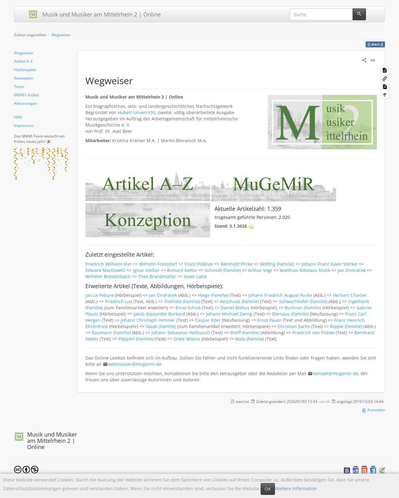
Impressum (24, 125)
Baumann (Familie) (111, 333)
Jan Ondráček (352, 270)
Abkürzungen (25, 103)
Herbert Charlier (350, 295)
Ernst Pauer (269, 320)
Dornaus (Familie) (290, 314)
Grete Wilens (186, 339)
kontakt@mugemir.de (335, 373)
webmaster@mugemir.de (134, 364)
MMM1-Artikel (26, 94)
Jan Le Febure (99, 295)
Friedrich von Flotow (313, 333)
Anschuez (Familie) (239, 301)
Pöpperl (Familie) (135, 339)
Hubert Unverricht (137, 112)
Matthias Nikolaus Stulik (305, 270)
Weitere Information (296, 488)
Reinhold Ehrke (236, 264)
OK (268, 489)
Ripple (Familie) (346, 326)
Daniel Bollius (235, 308)
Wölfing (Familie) (277, 264)
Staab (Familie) (161, 326)
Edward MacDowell (105, 270)
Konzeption (23, 77)
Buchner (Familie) (303, 308)
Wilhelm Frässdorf (158, 264)
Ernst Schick (188, 308)
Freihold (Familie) (182, 301)
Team (19, 86)
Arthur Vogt (260, 270)
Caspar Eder (208, 320)
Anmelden (373, 409)
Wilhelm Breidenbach (108, 276)
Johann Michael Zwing (229, 314)
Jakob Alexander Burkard (159, 314)
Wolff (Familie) (244, 333)
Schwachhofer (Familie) (303, 301)
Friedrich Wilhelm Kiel (108, 264)
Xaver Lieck (195, 276)
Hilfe (18, 116)
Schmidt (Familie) (223, 270)
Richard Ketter (182, 270)
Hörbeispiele (25, 69)
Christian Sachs (294, 326)
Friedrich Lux (118, 301)
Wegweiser (61, 34)
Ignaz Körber (146, 270)
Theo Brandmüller (157, 276)
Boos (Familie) (249, 339)
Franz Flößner (199, 264)
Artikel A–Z (23, 61)
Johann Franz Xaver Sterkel (330, 264)
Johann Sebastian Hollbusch (180, 333)
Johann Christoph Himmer (148, 320)
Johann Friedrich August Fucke (280, 295)
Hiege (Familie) (213, 295)
